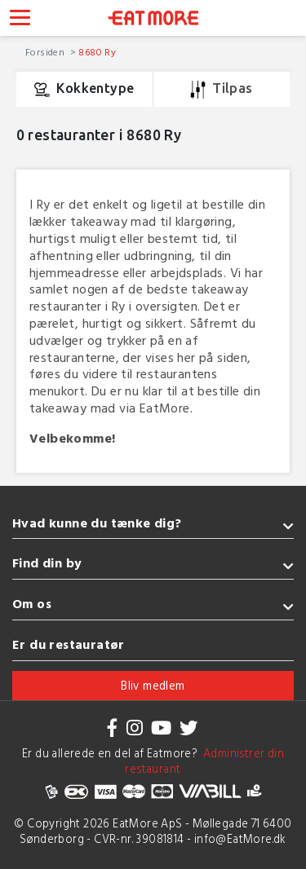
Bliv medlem (152, 685)
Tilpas (221, 90)
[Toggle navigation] (20, 20)
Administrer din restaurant (204, 760)
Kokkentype (84, 90)
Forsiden (46, 51)
